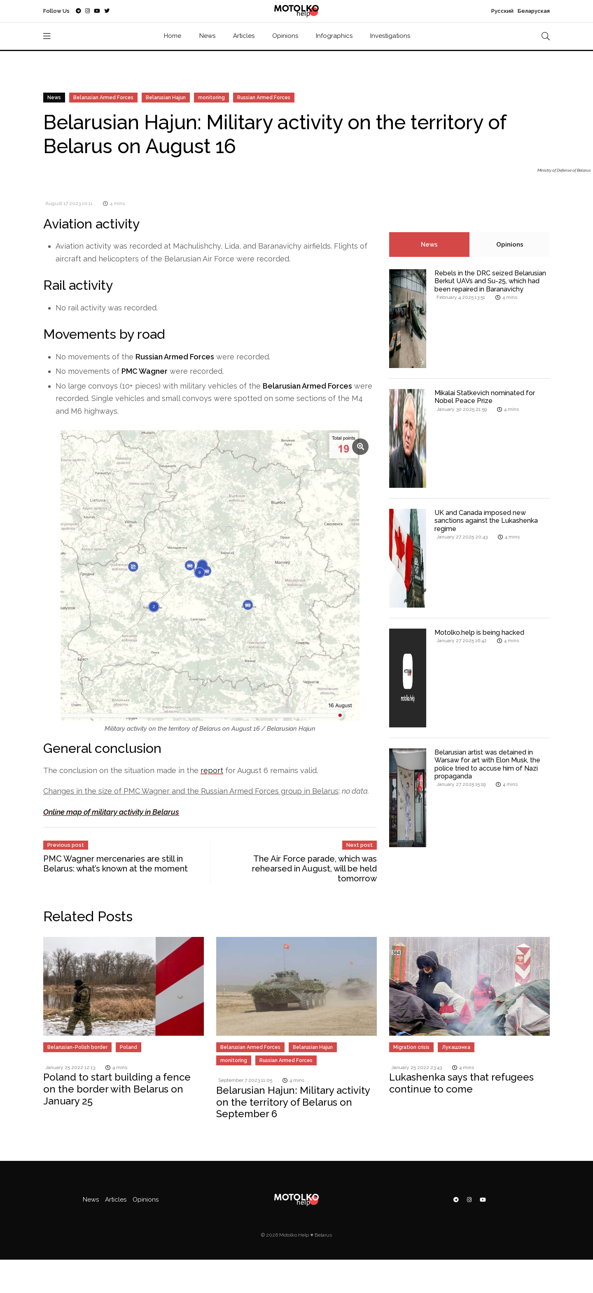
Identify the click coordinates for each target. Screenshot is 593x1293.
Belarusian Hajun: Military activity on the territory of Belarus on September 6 (293, 1102)
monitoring (211, 97)
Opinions (285, 36)
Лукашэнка (456, 1047)
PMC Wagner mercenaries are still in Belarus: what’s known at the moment (115, 864)
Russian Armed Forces (263, 97)
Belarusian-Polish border (77, 1047)
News (207, 36)
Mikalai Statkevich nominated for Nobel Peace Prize (484, 397)
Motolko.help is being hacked (479, 632)
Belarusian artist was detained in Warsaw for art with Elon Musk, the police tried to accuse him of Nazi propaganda (487, 764)
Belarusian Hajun (166, 97)
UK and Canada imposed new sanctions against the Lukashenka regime (486, 520)
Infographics (334, 36)
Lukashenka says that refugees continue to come (461, 1083)
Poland (128, 1047)
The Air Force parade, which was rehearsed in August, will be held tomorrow (314, 868)
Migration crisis (411, 1047)
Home (172, 36)
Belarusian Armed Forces (103, 97)
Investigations (390, 36)
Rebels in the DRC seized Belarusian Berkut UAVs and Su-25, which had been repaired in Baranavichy (490, 281)
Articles (243, 36)
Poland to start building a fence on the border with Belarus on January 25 (117, 1089)
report (212, 770)
